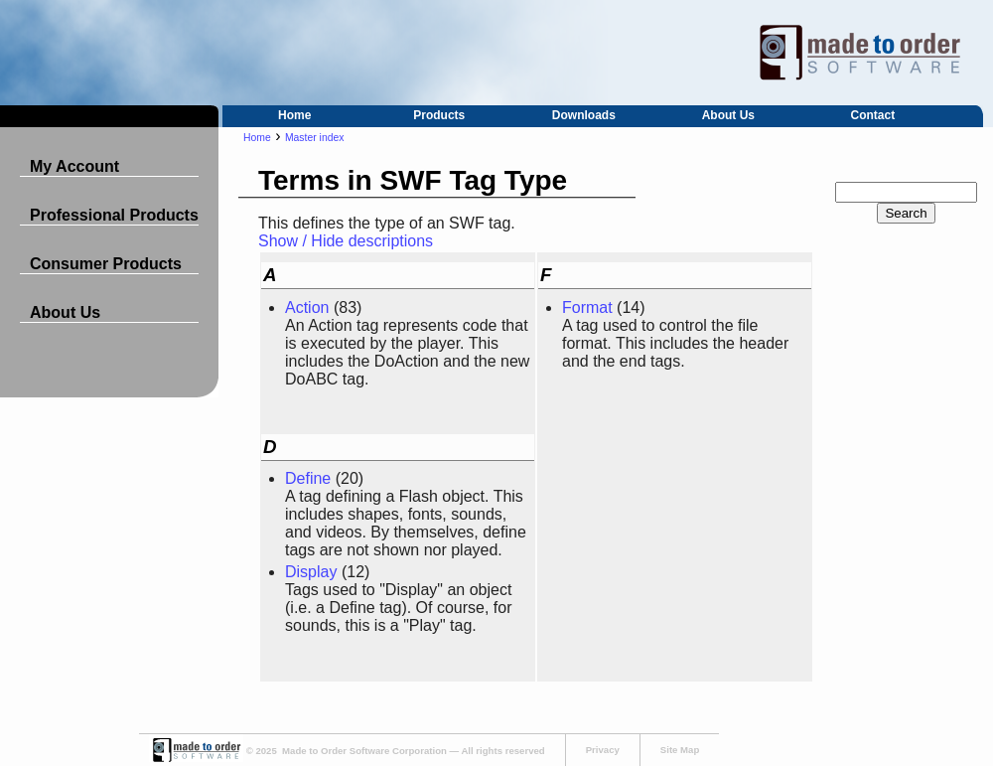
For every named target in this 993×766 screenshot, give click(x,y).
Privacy (603, 749)
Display (311, 571)
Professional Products (114, 215)
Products (439, 115)
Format (587, 307)
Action (307, 307)
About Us (728, 115)
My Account (74, 166)
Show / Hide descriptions (345, 240)
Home (294, 115)
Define (308, 478)
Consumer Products (106, 263)
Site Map (679, 749)
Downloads (584, 115)
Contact (873, 115)
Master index (314, 137)
